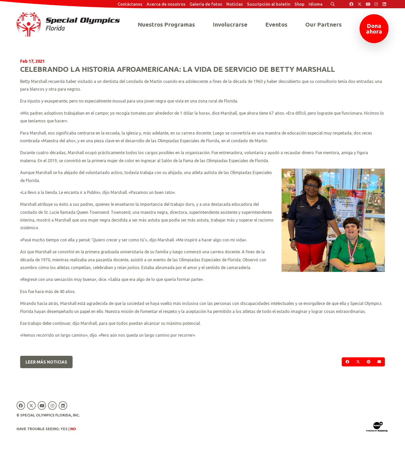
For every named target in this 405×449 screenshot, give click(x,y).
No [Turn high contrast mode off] (73, 429)
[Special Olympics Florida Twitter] (359, 4)
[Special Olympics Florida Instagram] (376, 4)
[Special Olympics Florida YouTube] (368, 4)
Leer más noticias (46, 362)
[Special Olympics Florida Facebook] (351, 4)
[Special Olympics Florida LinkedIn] (384, 4)
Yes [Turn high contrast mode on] (64, 429)
